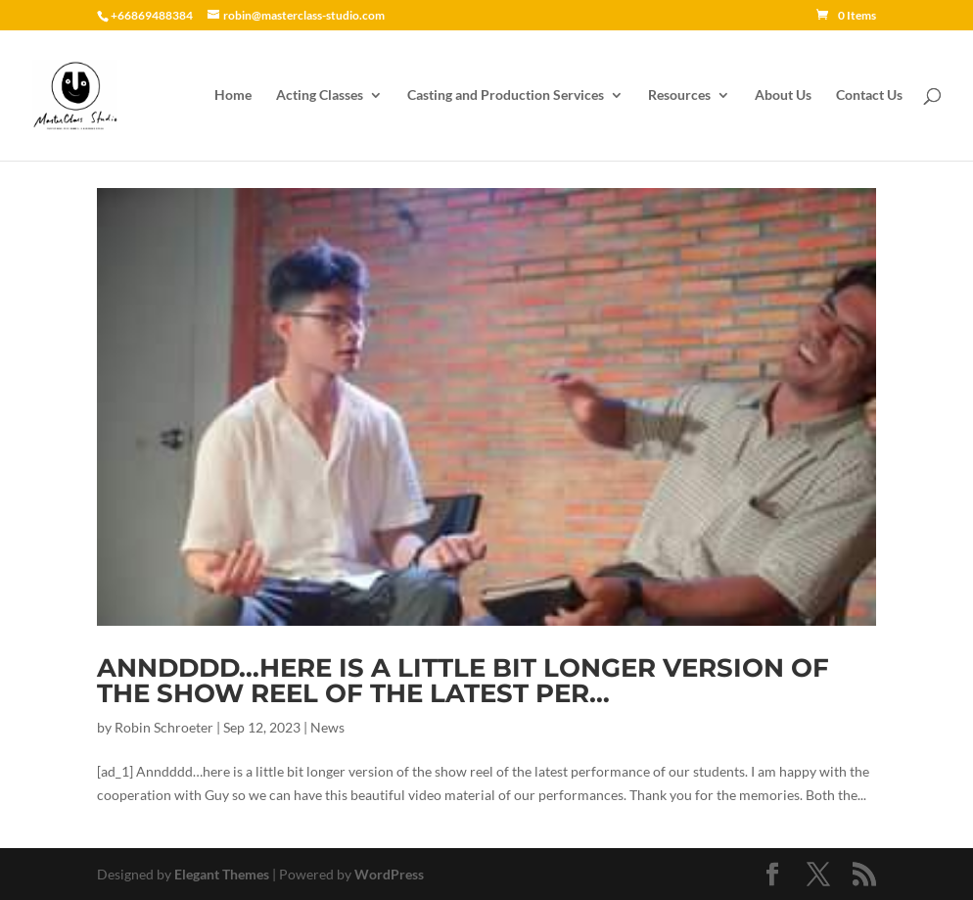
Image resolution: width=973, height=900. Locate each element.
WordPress (389, 874)
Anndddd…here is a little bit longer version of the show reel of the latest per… (463, 680)
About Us (783, 95)
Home (233, 95)
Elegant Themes (221, 874)
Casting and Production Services (505, 95)
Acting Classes (319, 95)
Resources (679, 95)
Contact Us (869, 95)
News (327, 727)
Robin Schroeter (164, 727)
